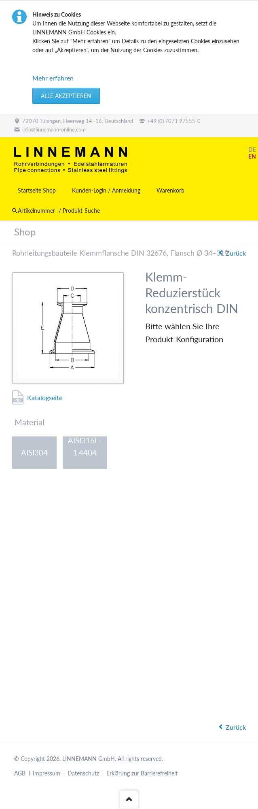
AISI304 (34, 452)
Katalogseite (44, 397)
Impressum (46, 773)
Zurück (236, 253)
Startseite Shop (37, 190)
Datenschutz (83, 773)
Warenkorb (170, 190)
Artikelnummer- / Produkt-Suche (59, 210)
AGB (19, 773)
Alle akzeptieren (66, 95)
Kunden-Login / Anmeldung (106, 190)
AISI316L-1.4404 (84, 447)
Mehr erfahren (53, 78)
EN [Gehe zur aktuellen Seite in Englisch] (252, 156)
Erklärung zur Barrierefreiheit (142, 773)
